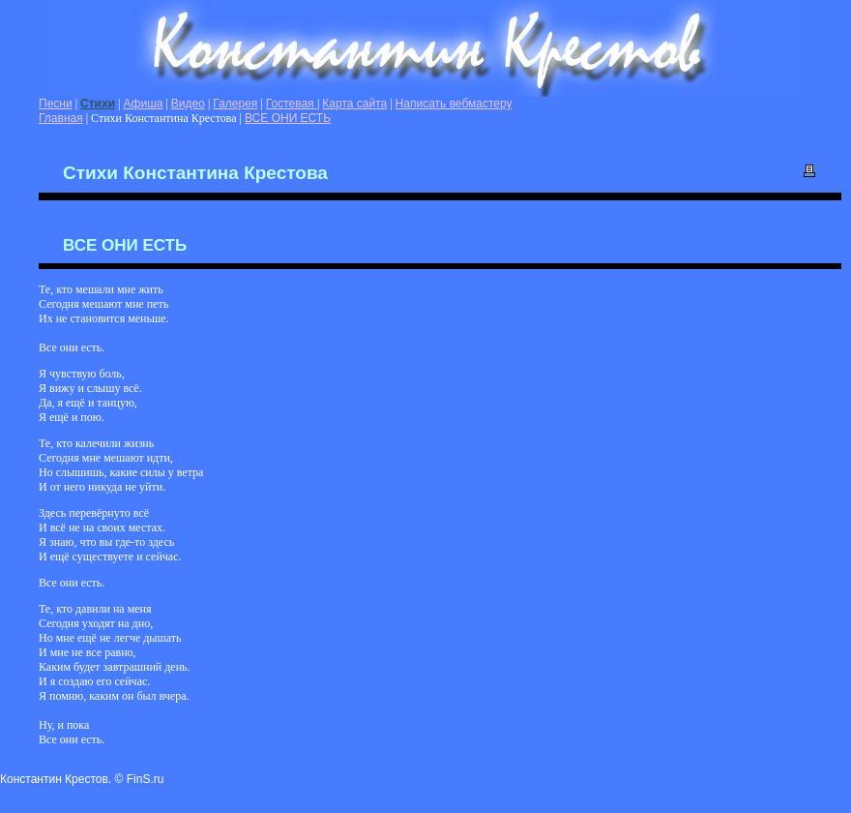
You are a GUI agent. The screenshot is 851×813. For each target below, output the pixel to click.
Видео (188, 103)
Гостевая (291, 103)
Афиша (142, 103)
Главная (61, 118)
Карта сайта (354, 103)
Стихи (97, 103)
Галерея (235, 103)
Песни (56, 103)
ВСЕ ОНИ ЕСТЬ (288, 118)
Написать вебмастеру (454, 103)
